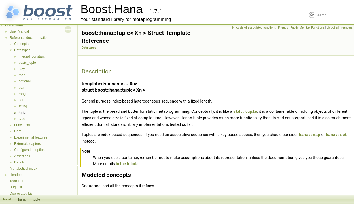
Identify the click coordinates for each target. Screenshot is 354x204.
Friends (283, 27)
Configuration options (30, 150)
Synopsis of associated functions (253, 27)
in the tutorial (128, 163)
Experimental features (30, 137)
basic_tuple (27, 63)
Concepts (21, 44)
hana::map (309, 134)
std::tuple (245, 111)
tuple (22, 112)
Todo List (16, 181)
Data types (22, 50)
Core (18, 131)
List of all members (340, 27)
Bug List (16, 187)
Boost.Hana (14, 25)
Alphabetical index (23, 169)
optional (25, 81)
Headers (16, 175)
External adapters (27, 144)
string (23, 106)
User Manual (19, 31)
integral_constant (31, 56)
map (22, 75)
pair (21, 88)
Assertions (22, 156)
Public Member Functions (307, 27)
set (21, 100)
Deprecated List (21, 194)
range (23, 94)
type (22, 119)
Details (19, 162)
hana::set (336, 134)
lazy (22, 69)
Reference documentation (29, 38)
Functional (22, 125)
